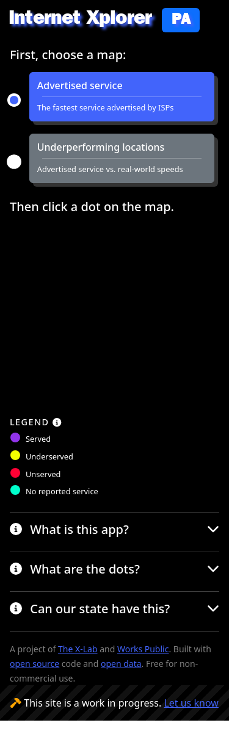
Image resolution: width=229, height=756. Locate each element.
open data (121, 663)
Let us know (191, 703)
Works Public (143, 649)
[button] (121, 96)
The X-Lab (77, 649)
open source (34, 663)
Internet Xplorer (104, 20)
